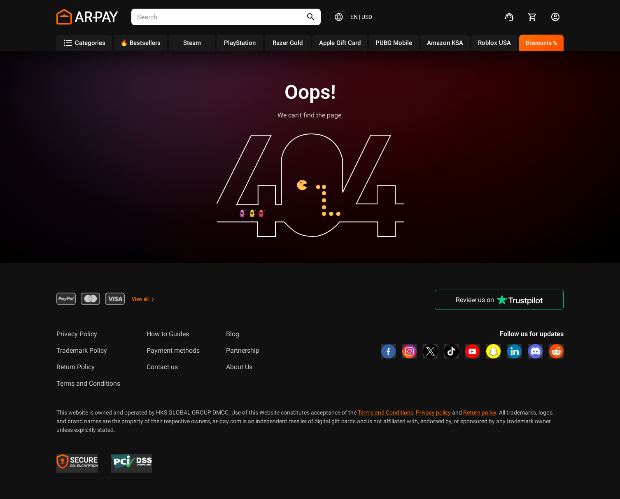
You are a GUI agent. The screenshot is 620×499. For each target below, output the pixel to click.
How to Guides (168, 334)
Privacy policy (433, 412)
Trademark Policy (81, 350)
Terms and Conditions (88, 383)
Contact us (162, 367)
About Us (239, 367)
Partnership (242, 350)
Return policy (479, 412)
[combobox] (211, 17)
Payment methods (173, 350)
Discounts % (541, 43)
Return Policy (75, 367)
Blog (232, 334)
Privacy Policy (76, 334)
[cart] (532, 17)
